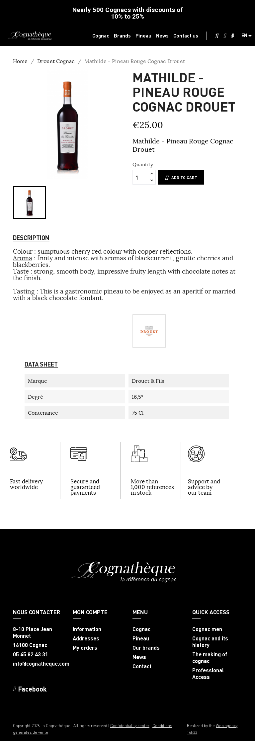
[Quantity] (140, 177)
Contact (141, 666)
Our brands (146, 647)
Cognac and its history (210, 641)
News (139, 657)
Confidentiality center (129, 725)
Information (87, 629)
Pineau (140, 638)
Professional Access (208, 673)
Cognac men (207, 629)
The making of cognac (209, 657)
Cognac (141, 629)
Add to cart (181, 177)
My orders (85, 647)
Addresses (86, 638)
